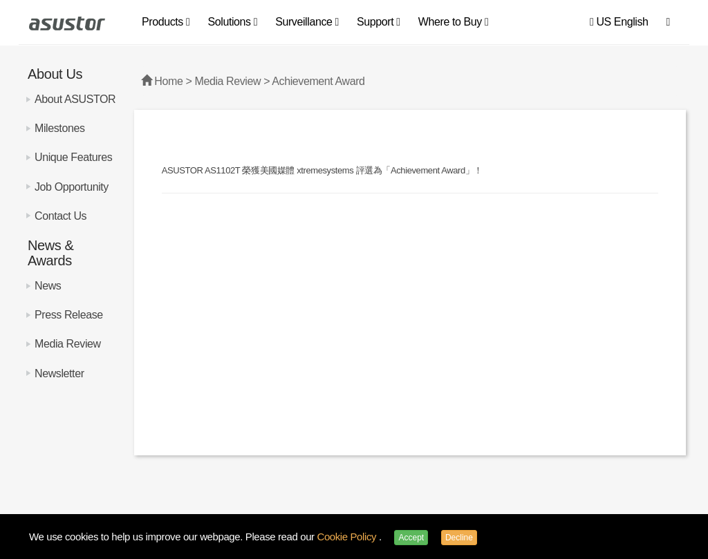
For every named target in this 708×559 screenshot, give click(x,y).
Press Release (69, 315)
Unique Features (73, 157)
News (48, 286)
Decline (459, 537)
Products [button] (165, 22)
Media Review (68, 344)
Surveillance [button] (307, 22)
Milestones (59, 128)
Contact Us (60, 216)
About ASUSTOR (75, 99)
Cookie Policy (347, 536)
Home (168, 81)
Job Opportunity (72, 187)
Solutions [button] (232, 22)
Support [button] (378, 22)
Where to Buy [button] (453, 22)
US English (619, 22)
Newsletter (59, 373)
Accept (411, 537)
